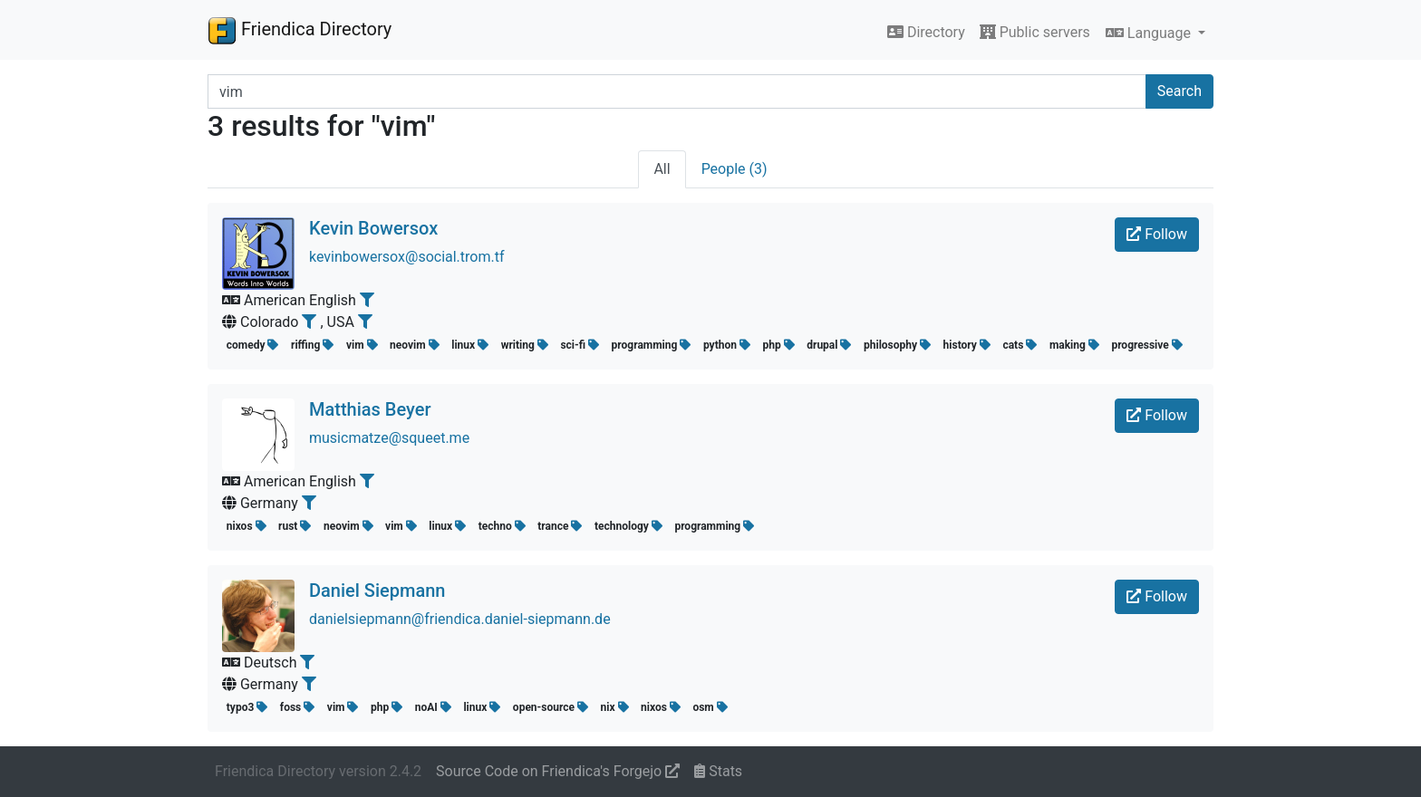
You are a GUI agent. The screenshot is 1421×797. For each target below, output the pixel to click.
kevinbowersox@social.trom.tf (407, 256)
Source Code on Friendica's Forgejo (558, 771)
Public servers (1035, 32)
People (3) (734, 169)
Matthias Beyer (370, 409)
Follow (1156, 234)
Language (1150, 33)
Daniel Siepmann (377, 590)
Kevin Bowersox (373, 228)
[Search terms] (677, 91)
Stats (718, 771)
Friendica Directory (300, 29)
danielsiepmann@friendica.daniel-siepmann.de (460, 619)
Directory (926, 32)
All (661, 169)
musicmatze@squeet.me (389, 438)
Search (1179, 91)
